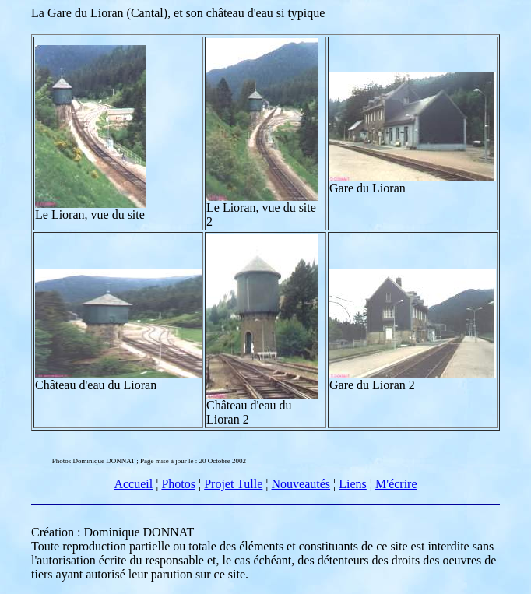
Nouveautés (301, 483)
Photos (178, 483)
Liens (353, 483)
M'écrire (396, 483)
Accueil (133, 483)
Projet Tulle (233, 483)
